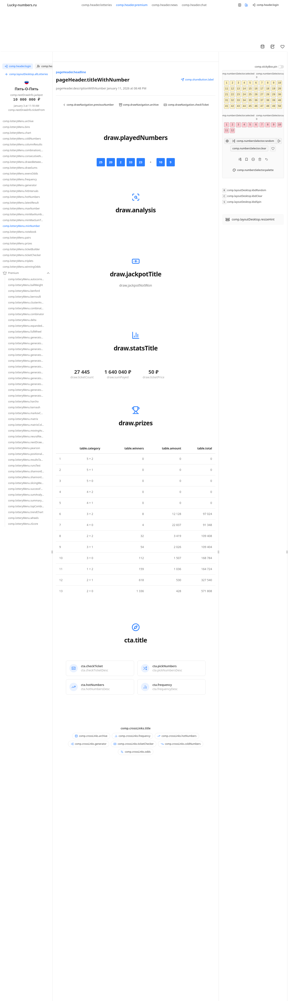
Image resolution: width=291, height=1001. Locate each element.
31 (226, 100)
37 (261, 100)
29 (273, 94)
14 (244, 88)
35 (250, 100)
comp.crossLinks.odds (135, 752)
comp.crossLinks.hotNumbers (176, 736)
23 (238, 94)
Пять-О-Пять (26, 88)
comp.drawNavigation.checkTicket (186, 104)
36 (255, 100)
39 (273, 100)
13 (238, 88)
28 (267, 94)
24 (244, 94)
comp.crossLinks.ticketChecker (133, 744)
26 (255, 94)
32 (232, 100)
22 (232, 94)
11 (226, 88)
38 (267, 100)
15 (250, 88)
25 (250, 94)
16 (255, 88)
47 (261, 106)
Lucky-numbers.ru (22, 5)
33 (238, 100)
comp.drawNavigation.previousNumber (88, 104)
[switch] (281, 66)
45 (250, 106)
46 (255, 106)
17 (261, 88)
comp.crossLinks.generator (89, 744)
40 (279, 100)
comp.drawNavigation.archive (139, 104)
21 (226, 94)
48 (267, 106)
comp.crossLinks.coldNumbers (181, 744)
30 (279, 94)
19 (273, 88)
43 (238, 106)
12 (232, 88)
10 (279, 83)
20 (279, 88)
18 (267, 88)
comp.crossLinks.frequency (132, 736)
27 (261, 94)
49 (273, 106)
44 (244, 106)
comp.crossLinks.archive (91, 736)
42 (232, 106)
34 (244, 100)
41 (226, 106)
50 (279, 106)
